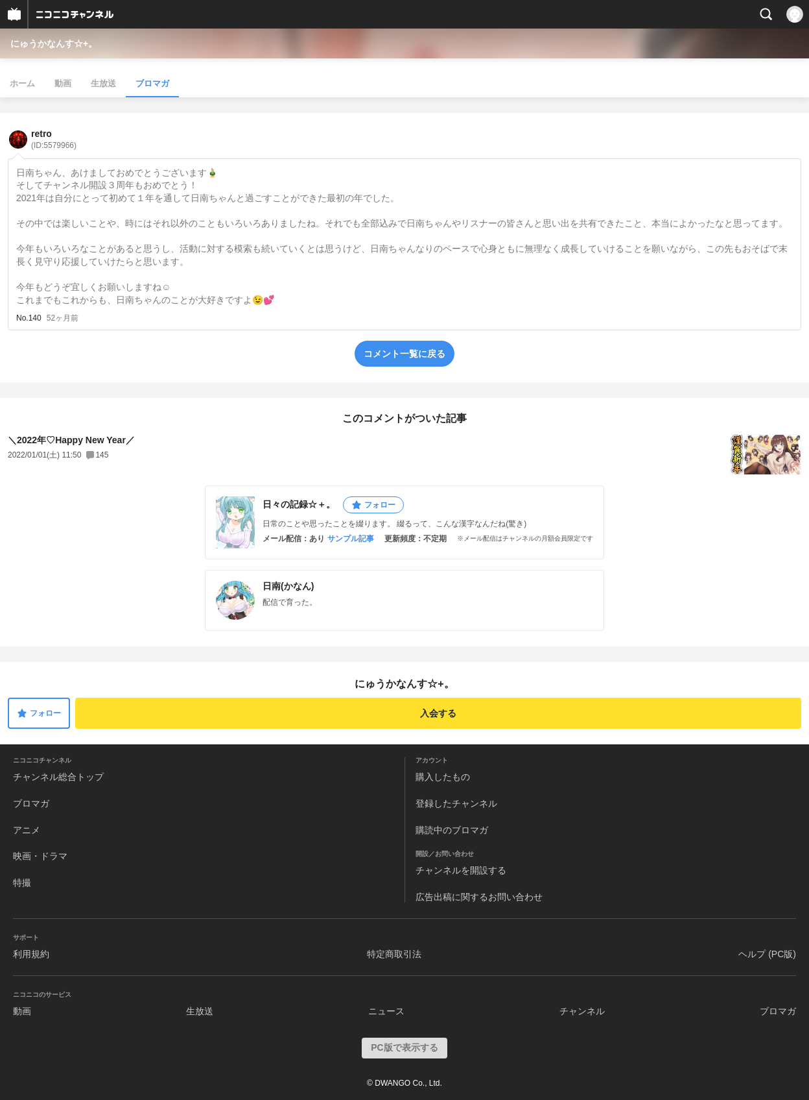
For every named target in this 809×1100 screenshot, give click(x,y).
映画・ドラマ (40, 856)
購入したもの (443, 777)
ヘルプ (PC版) (767, 954)
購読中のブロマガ (452, 830)
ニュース (386, 1011)
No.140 (28, 318)
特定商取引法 (394, 954)
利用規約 (31, 954)
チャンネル (582, 1011)
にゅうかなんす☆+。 (53, 43)
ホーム (22, 83)
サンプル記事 (350, 539)
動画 (62, 83)
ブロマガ (152, 83)
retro (53, 139)
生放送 (103, 83)
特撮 (22, 882)
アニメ (26, 830)
